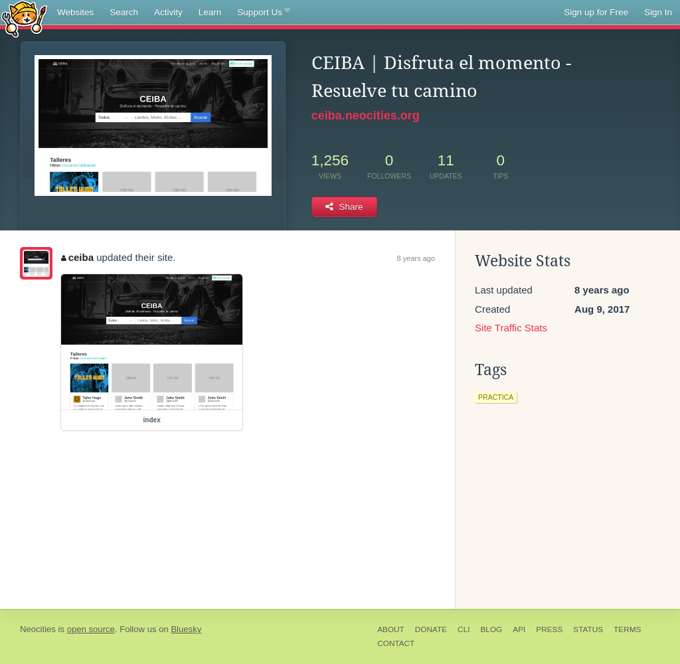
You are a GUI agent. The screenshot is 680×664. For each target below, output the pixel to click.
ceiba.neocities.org (365, 115)
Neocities (38, 629)
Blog (491, 629)
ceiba (77, 257)
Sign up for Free (596, 12)
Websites (75, 12)
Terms (627, 629)
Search (124, 12)
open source (91, 629)
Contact (395, 643)
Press (549, 629)
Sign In (658, 12)
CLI (463, 629)
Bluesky (186, 629)
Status (588, 629)
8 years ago (416, 258)
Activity (168, 12)
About (390, 629)
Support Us (263, 12)
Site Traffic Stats (511, 327)
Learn (210, 12)
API (519, 629)
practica (495, 397)
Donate (431, 629)
